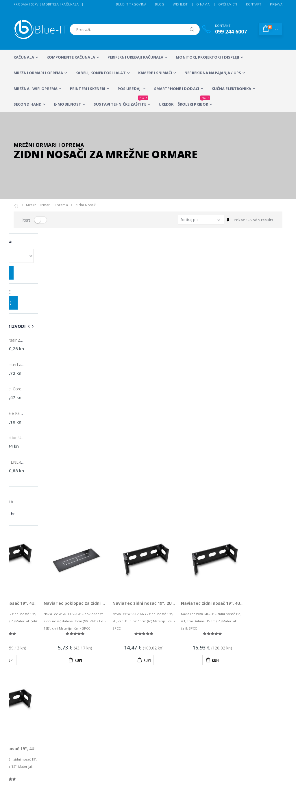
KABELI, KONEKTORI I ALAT (100, 72)
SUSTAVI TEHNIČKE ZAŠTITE (121, 102)
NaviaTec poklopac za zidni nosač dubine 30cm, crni (136, 311)
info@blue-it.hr (27, 633)
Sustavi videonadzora (189, 670)
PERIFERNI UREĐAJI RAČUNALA (136, 57)
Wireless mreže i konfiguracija (184, 680)
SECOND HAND (28, 104)
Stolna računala (91, 678)
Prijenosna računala (92, 665)
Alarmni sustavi (243, 662)
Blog (159, 4)
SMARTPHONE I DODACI (176, 88)
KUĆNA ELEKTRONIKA (231, 88)
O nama (203, 4)
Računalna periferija (128, 690)
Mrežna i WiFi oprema (36, 88)
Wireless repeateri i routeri (92, 693)
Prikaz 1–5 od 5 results (253, 219)
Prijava (276, 4)
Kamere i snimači (155, 72)
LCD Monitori (130, 662)
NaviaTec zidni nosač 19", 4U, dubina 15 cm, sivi (63, 311)
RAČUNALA (24, 57)
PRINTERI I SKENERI (87, 88)
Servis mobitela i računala (192, 662)
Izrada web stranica (247, 670)
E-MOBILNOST (67, 104)
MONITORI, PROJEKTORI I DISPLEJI (207, 57)
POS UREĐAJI (130, 88)
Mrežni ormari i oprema (38, 72)
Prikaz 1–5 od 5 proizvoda (36, 535)
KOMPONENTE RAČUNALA (71, 57)
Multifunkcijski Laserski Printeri (131, 675)
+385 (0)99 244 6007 (39, 619)
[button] (270, 29)
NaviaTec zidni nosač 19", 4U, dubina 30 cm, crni (63, 456)
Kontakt (254, 4)
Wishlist (180, 4)
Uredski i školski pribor (184, 102)
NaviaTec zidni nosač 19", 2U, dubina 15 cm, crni (200, 311)
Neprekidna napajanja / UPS (212, 72)
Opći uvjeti (227, 4)
